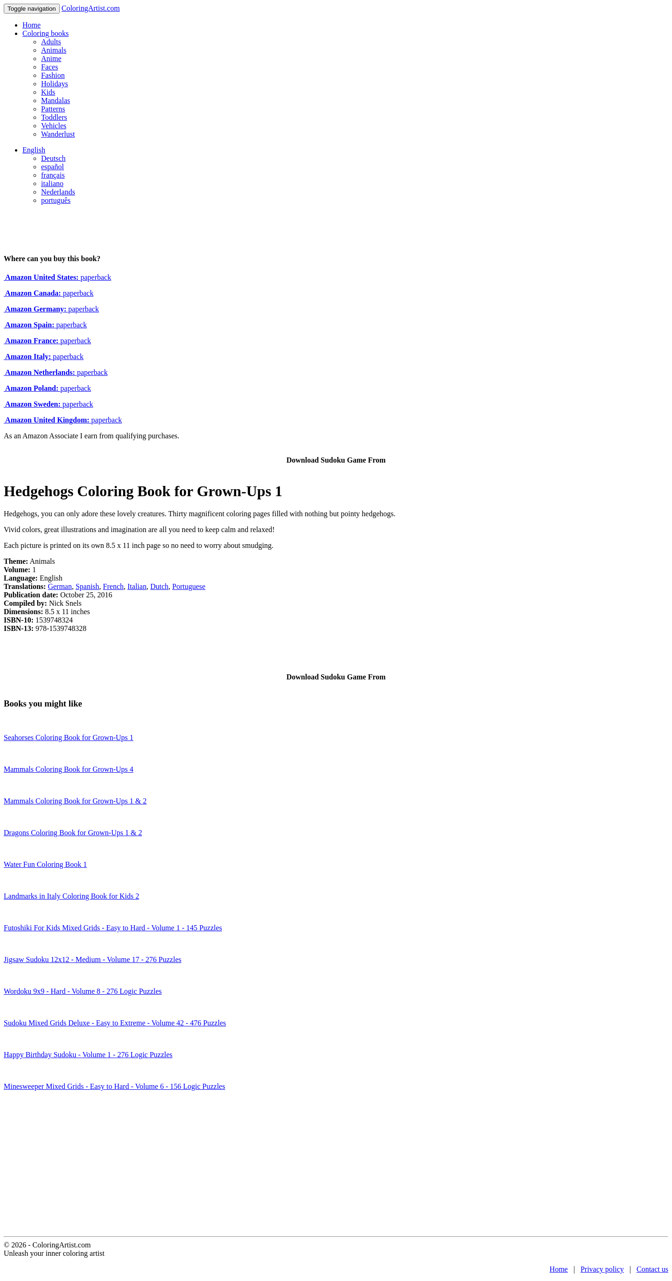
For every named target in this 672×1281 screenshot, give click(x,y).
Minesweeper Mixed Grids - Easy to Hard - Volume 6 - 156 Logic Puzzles (114, 1086)
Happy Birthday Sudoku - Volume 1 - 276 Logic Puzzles (88, 1055)
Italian (137, 586)
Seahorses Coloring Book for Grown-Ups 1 (68, 737)
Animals (53, 50)
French (113, 586)
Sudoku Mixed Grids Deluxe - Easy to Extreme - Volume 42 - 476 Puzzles (115, 1023)
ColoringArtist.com (91, 8)
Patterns (53, 109)
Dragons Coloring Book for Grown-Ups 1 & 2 (73, 833)
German (60, 586)
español (52, 167)
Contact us (652, 1269)
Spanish (87, 586)
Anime (51, 58)
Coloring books (45, 33)
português (55, 200)
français (53, 175)
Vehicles (53, 126)
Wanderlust (58, 134)
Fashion (53, 75)
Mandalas (55, 100)
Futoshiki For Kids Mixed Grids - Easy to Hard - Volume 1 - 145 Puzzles (113, 928)
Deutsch (53, 158)
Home (31, 25)
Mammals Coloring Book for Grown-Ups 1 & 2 (75, 801)
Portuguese (188, 586)
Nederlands (58, 192)
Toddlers (54, 117)
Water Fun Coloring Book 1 (45, 864)
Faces (49, 67)
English (33, 150)
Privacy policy (602, 1269)
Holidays (54, 84)
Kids (48, 92)
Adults (51, 42)
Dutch (159, 586)
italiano (52, 183)
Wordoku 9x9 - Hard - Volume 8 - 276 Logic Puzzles (83, 991)
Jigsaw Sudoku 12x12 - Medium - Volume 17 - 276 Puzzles (93, 959)
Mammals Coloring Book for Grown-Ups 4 (68, 769)
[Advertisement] (336, 1166)
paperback (57, 277)
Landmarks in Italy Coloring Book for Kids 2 (71, 896)
